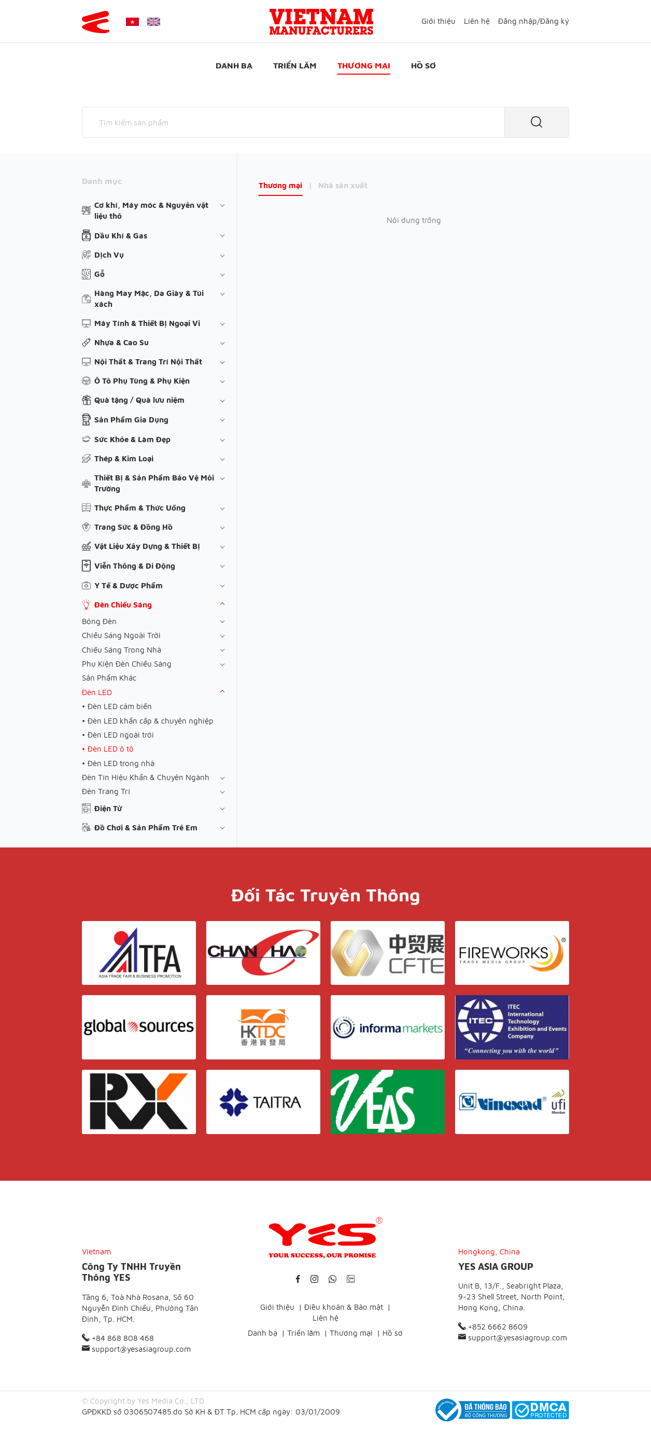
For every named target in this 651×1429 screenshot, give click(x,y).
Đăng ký (554, 21)
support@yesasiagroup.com (136, 1349)
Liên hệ (477, 21)
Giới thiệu (438, 21)
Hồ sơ (423, 65)
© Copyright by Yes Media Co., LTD (143, 1400)
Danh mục (102, 181)
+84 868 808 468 (118, 1338)
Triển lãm (295, 65)
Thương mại (363, 65)
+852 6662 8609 (493, 1326)
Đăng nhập (517, 21)
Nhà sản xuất (342, 185)
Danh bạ (234, 65)
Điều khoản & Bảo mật (343, 1307)
